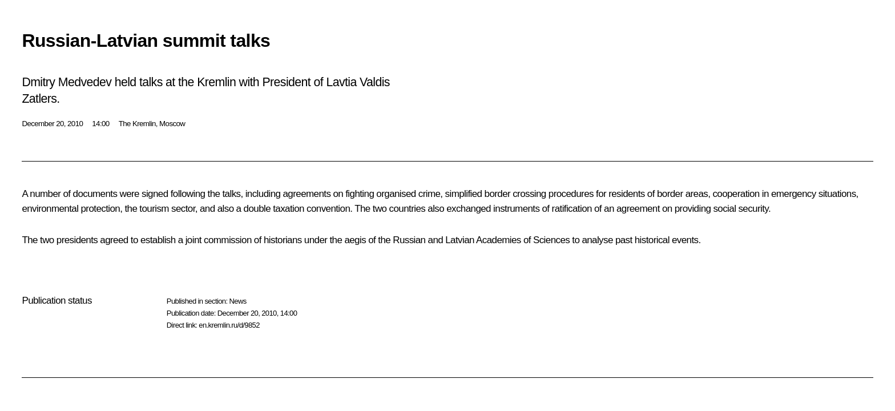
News (237, 301)
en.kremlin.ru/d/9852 (229, 325)
